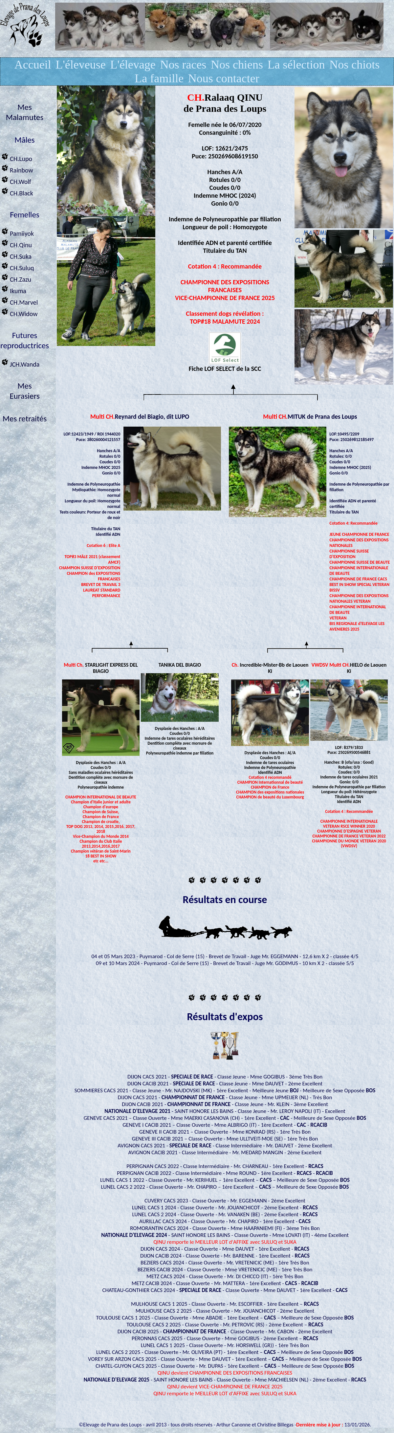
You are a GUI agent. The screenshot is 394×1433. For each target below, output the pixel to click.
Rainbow (16, 168)
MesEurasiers (25, 391)
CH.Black (16, 191)
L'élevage (132, 64)
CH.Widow (18, 312)
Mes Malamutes (25, 112)
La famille (159, 78)
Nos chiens (237, 64)
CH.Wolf (15, 180)
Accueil (32, 64)
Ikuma (13, 289)
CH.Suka (16, 254)
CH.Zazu (15, 277)
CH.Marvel (19, 300)
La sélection (296, 64)
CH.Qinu (16, 243)
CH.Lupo (16, 157)
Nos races (183, 64)
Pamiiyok (17, 231)
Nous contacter (223, 78)
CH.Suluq (17, 266)
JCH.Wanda (19, 362)
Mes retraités (25, 419)
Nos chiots (354, 64)
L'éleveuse (80, 64)
